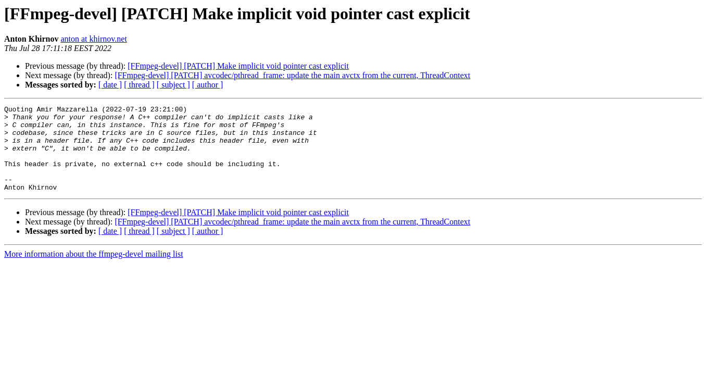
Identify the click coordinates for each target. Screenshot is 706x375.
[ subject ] (173, 84)
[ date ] (110, 84)
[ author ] (207, 84)
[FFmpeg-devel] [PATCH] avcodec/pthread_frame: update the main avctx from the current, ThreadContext (292, 75)
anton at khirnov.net (93, 38)
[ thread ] (139, 84)
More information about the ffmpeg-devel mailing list (93, 271)
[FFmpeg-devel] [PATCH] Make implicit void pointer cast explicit (238, 65)
